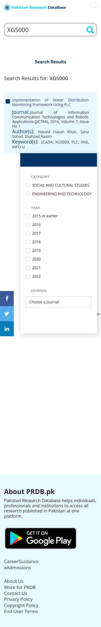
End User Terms (21, 611)
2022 (36, 276)
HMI (84, 142)
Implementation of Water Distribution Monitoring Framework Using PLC (50, 102)
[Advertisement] (50, 384)
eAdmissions (17, 567)
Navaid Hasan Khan (57, 131)
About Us (14, 581)
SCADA (47, 142)
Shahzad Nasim (38, 136)
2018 (36, 242)
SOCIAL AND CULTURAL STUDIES (60, 185)
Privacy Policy (18, 599)
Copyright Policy (21, 605)
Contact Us (15, 593)
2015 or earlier (45, 216)
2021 (36, 268)
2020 (36, 259)
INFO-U (18, 146)
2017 (36, 233)
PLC (74, 142)
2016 (36, 224)
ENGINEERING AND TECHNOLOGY (62, 194)
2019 (36, 250)
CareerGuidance (21, 561)
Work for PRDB (20, 587)
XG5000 (62, 142)
